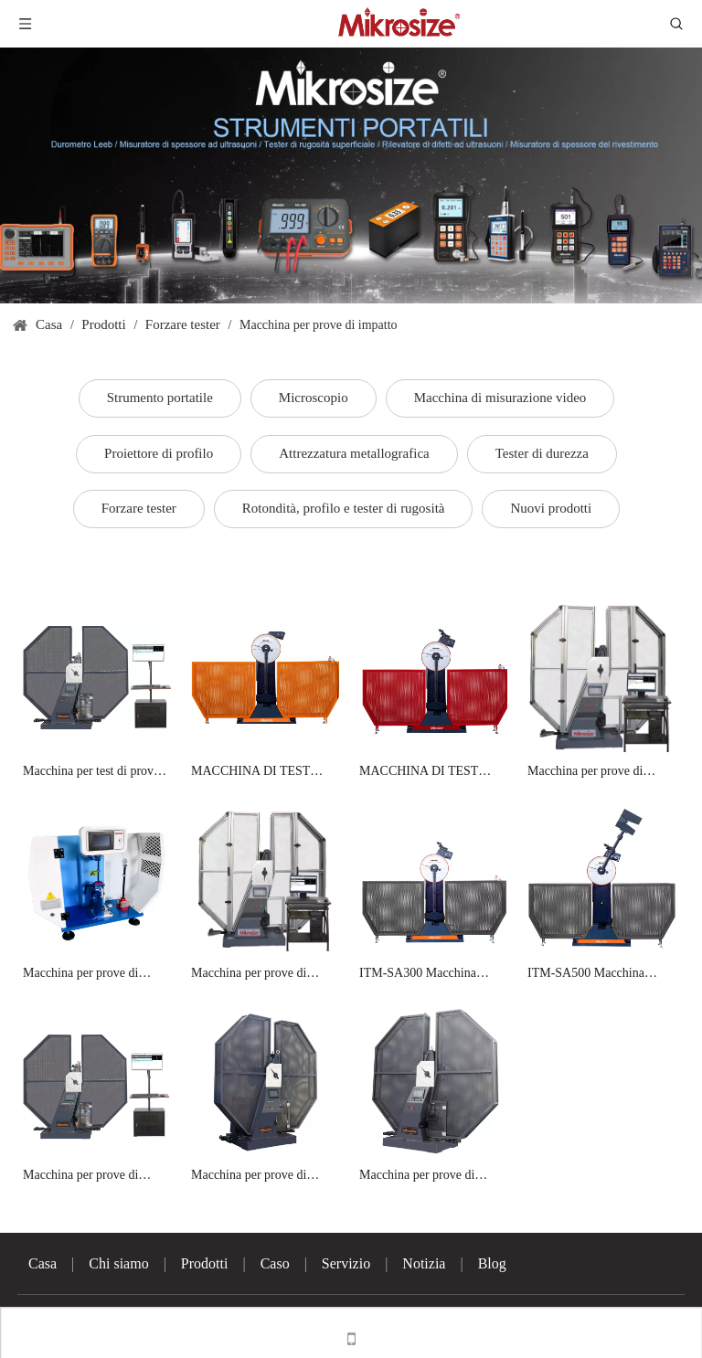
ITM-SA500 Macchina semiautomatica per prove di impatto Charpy (600, 974)
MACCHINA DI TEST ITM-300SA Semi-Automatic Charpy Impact (426, 772)
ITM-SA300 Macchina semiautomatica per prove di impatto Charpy (432, 974)
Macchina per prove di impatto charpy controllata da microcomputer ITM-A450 (258, 1176)
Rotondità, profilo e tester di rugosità (343, 508)
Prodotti (205, 1263)
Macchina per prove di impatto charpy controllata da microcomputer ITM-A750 (427, 1176)
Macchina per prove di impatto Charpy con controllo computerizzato (591, 772)
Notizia (423, 1263)
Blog (492, 1263)
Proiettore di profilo (158, 453)
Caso (275, 1263)
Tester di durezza (542, 453)
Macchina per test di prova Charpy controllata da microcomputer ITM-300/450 (91, 772)
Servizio (346, 1263)
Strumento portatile (160, 397)
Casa (42, 1263)
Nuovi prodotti (550, 508)
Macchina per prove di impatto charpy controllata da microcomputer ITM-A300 (90, 1176)
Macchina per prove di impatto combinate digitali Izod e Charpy (90, 974)
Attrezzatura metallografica (354, 453)
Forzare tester (138, 508)
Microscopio (313, 397)
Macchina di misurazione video (500, 397)
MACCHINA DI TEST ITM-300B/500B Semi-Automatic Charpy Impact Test (257, 772)
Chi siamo (118, 1263)
